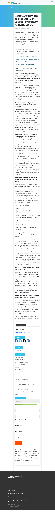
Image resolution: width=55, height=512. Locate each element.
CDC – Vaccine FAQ (21, 61)
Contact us (11, 481)
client (21, 321)
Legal (9, 496)
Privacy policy (11, 490)
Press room (11, 484)
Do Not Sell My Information (15, 493)
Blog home (11, 7)
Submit (18, 443)
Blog (9, 487)
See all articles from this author (23, 332)
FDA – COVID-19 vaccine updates (25, 64)
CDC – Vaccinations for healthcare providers (28, 59)
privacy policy (32, 455)
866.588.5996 (28, 448)
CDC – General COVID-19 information (26, 56)
